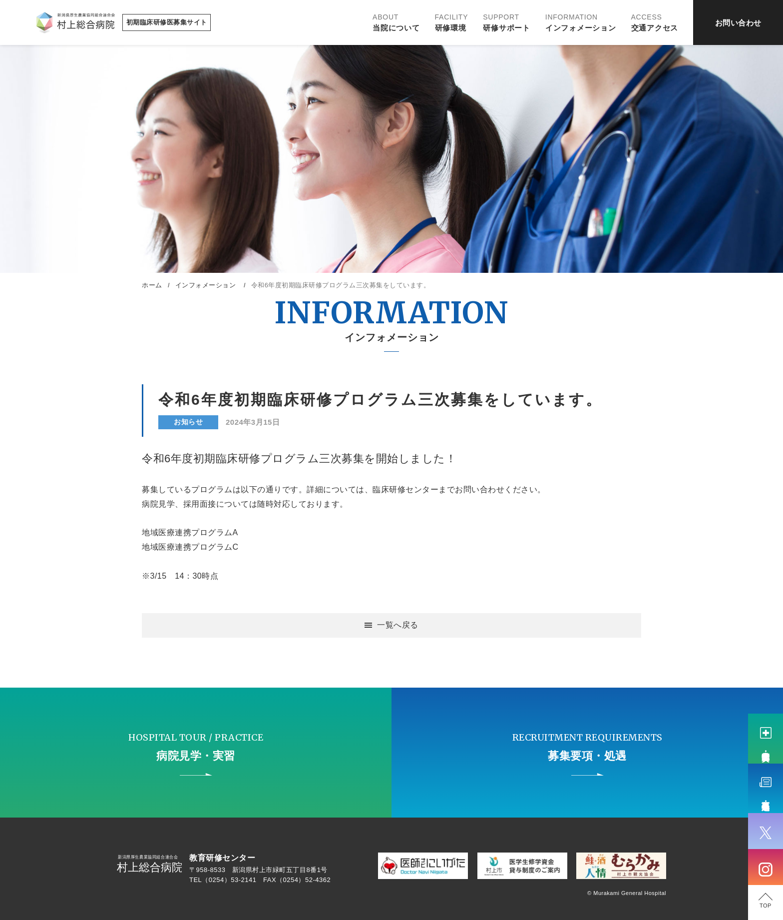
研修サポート (506, 22)
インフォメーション (580, 22)
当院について (396, 22)
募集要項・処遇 (766, 797)
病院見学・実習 (766, 747)
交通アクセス (655, 22)
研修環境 (451, 22)
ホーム (152, 285)
